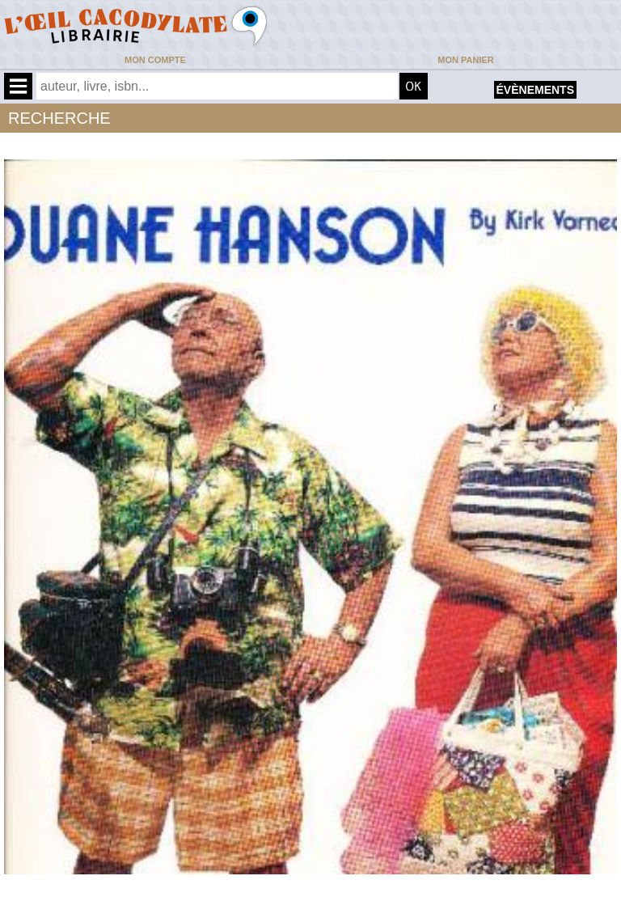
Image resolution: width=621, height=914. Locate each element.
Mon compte (155, 60)
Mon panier (465, 60)
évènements (535, 89)
